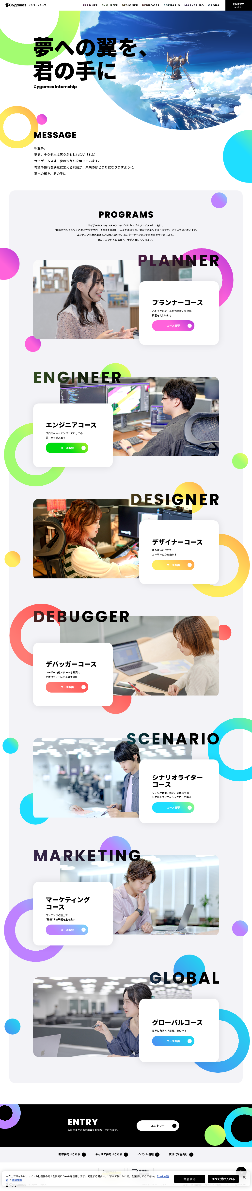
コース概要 (173, 325)
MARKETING (194, 5)
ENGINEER (110, 5)
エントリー (158, 1126)
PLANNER (90, 5)
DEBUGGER (151, 5)
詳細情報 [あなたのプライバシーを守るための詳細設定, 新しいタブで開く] (17, 1180)
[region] (126, 1178)
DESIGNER (130, 5)
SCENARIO (172, 5)
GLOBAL (214, 5)
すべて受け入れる (223, 1179)
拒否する (189, 1179)
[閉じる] (244, 1177)
